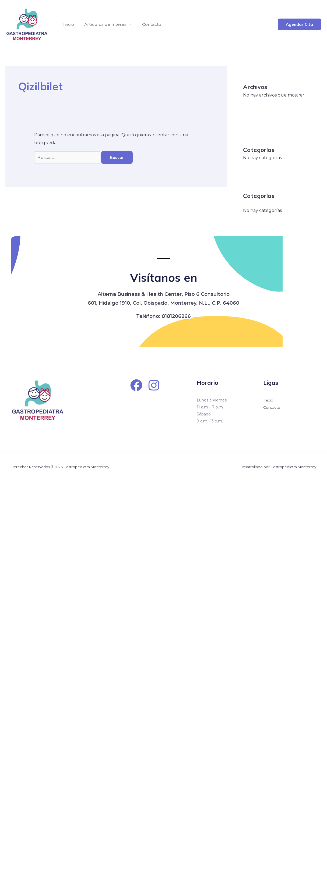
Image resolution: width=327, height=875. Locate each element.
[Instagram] (154, 385)
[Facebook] (136, 385)
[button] (299, 24)
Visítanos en (164, 277)
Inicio (67, 24)
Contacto (147, 24)
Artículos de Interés (103, 24)
